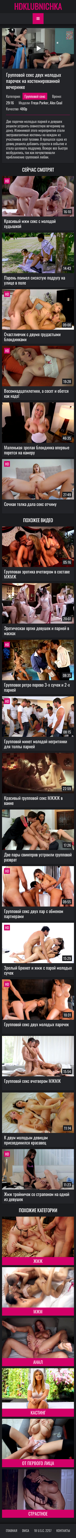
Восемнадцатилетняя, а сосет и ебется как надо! (36, 393)
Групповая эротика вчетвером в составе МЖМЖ (37, 574)
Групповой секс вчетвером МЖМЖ (32, 1081)
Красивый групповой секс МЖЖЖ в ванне (33, 800)
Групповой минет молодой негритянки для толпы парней (35, 743)
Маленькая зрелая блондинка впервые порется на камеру (36, 450)
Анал (38, 1362)
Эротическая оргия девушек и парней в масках (36, 630)
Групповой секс (35, 96)
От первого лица (38, 1463)
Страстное (38, 1513)
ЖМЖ (38, 1261)
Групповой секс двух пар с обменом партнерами (33, 913)
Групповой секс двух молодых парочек (36, 1024)
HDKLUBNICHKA (38, 6)
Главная (11, 1530)
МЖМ (38, 1311)
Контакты (63, 1530)
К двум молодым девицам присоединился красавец (26, 1140)
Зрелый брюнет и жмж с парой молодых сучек (38, 970)
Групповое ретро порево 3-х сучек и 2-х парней (37, 687)
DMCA (25, 1530)
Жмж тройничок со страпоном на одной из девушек (36, 1196)
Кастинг (38, 1412)
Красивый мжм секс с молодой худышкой (30, 223)
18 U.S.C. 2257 (42, 1530)
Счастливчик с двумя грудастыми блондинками (32, 336)
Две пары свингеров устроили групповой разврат (38, 857)
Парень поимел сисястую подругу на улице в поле (34, 280)
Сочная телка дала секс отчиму (30, 504)
